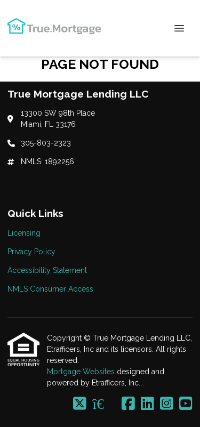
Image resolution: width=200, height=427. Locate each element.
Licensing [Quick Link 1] (24, 233)
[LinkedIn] (147, 404)
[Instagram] (166, 404)
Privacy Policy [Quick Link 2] (31, 251)
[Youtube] (186, 404)
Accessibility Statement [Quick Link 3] (47, 270)
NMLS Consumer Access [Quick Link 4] (50, 289)
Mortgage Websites (82, 371)
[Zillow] (104, 404)
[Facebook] (128, 404)
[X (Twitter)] (79, 404)
